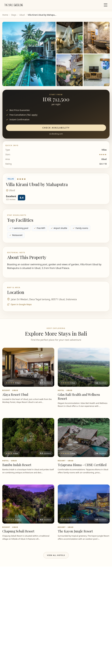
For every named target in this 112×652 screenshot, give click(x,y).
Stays (13, 14)
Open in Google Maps (19, 304)
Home (5, 14)
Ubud (22, 14)
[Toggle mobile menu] (105, 5)
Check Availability (56, 127)
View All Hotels (56, 555)
